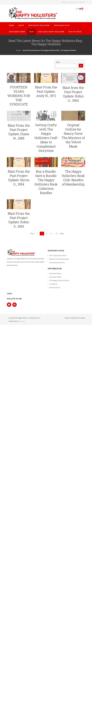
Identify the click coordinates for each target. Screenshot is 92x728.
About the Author (55, 277)
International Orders (57, 262)
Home (18, 50)
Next (62, 233)
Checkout (81, 2)
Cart (78, 9)
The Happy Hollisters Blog (59, 280)
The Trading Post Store (58, 255)
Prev (32, 233)
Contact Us (53, 284)
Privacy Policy (54, 287)
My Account (72, 2)
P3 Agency (22, 321)
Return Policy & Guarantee (59, 259)
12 (56, 233)
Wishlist (64, 2)
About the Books (55, 273)
